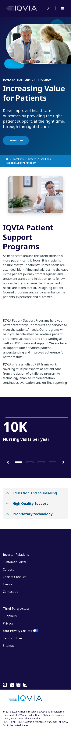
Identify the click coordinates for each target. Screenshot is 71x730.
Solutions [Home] (46, 159)
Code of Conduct (14, 577)
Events (7, 584)
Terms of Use (12, 638)
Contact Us (10, 592)
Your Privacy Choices (17, 631)
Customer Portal (14, 562)
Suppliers (10, 616)
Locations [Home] (18, 159)
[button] (8, 462)
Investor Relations (16, 554)
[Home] (9, 159)
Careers (8, 569)
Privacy (8, 623)
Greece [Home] (32, 159)
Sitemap (9, 646)
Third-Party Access (16, 608)
